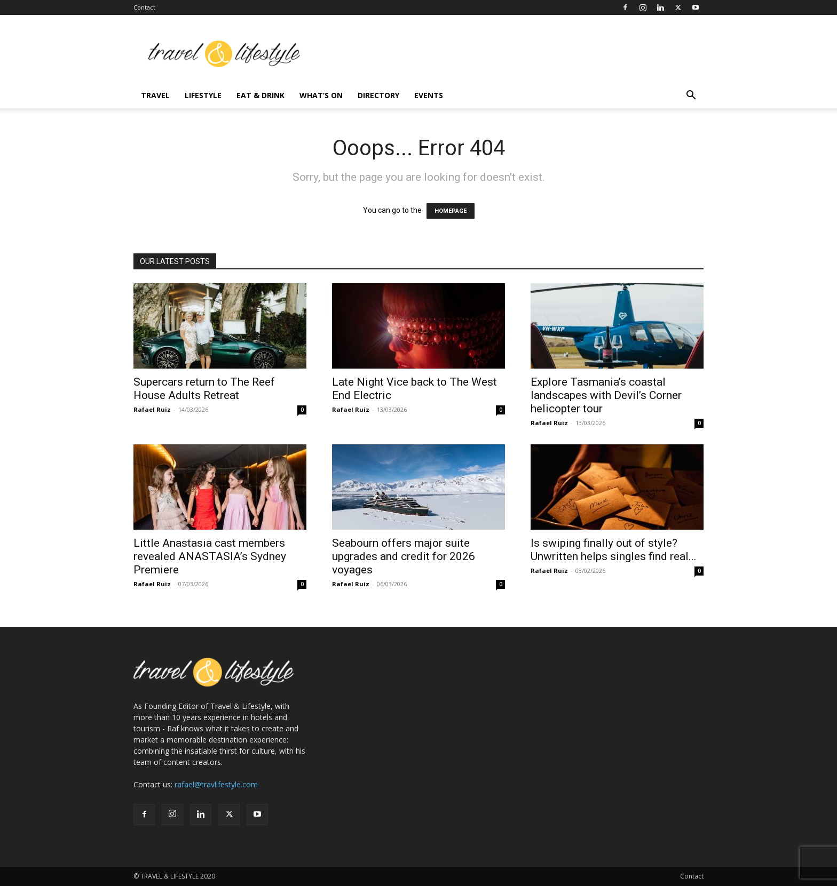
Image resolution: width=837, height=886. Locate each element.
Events (428, 95)
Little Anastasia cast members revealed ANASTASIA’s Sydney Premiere (209, 556)
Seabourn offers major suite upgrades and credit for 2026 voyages (403, 556)
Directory (378, 95)
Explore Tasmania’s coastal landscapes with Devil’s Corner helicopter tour (606, 395)
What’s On (321, 95)
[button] (691, 96)
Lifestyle (203, 95)
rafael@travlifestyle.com (216, 784)
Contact (144, 7)
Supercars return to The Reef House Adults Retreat (204, 389)
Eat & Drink (260, 95)
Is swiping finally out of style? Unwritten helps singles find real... (614, 550)
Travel (155, 95)
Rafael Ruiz (152, 409)
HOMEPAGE (451, 210)
